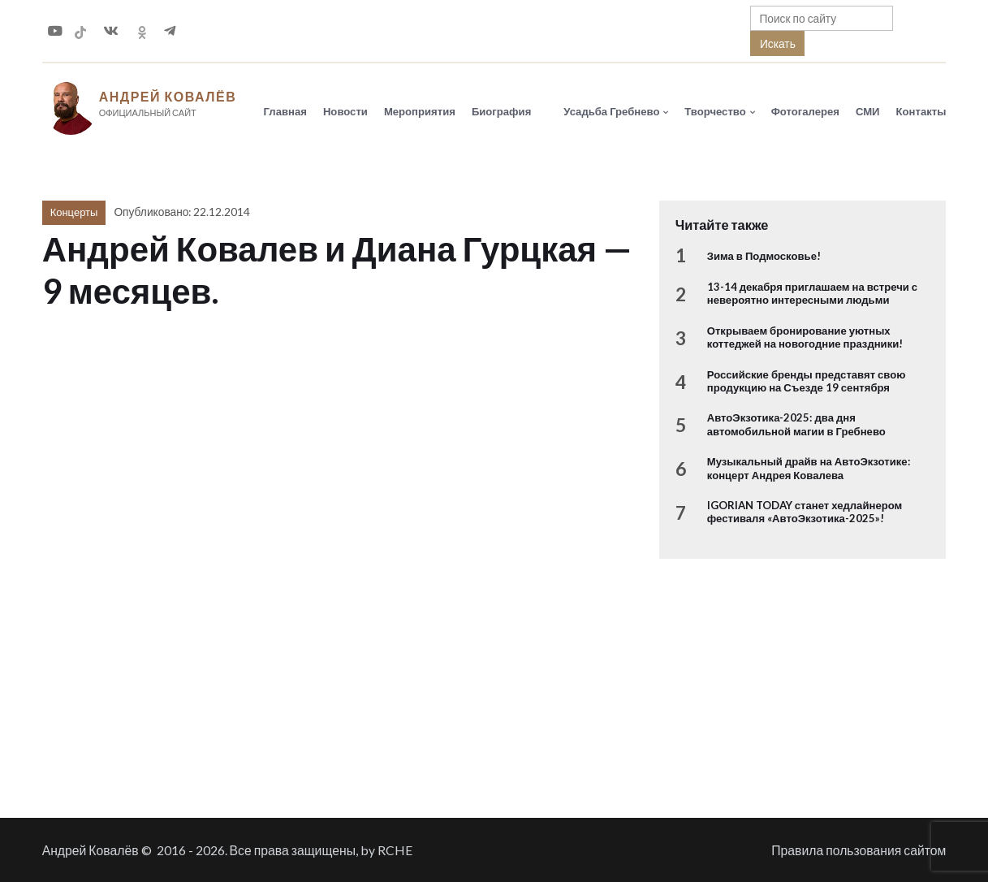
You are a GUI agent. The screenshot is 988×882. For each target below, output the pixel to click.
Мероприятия (419, 111)
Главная (285, 111)
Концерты (74, 211)
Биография (501, 111)
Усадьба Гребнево (611, 111)
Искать (778, 43)
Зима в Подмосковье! (764, 255)
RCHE (395, 850)
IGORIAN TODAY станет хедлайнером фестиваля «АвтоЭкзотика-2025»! (804, 512)
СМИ (868, 111)
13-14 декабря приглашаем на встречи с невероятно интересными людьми (812, 293)
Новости (345, 111)
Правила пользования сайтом (858, 850)
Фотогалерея (805, 111)
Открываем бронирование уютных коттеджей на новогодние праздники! (805, 337)
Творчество (714, 111)
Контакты (921, 111)
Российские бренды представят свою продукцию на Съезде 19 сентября (806, 381)
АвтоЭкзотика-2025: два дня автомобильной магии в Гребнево (796, 424)
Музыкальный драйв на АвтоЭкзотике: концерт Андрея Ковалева (808, 468)
